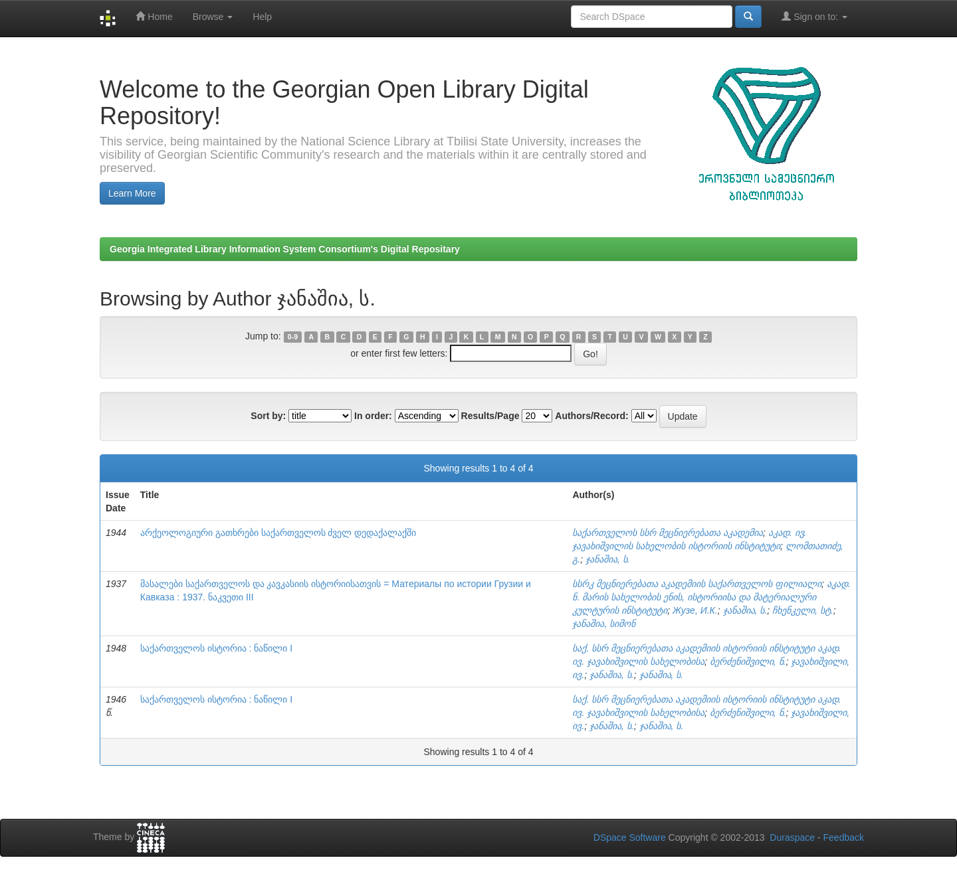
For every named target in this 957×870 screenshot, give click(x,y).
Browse (213, 16)
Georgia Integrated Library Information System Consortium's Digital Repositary (285, 249)
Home (154, 16)
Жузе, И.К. (695, 610)
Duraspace (792, 837)
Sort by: (268, 415)
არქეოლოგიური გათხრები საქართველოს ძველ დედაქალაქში (278, 532)
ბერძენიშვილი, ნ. (748, 661)
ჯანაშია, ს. (607, 559)
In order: (373, 415)
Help (262, 16)
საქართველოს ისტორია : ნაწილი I (216, 648)
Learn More (132, 193)
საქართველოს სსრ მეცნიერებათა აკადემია (667, 532)
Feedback (843, 837)
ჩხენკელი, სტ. (802, 610)
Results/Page (490, 415)
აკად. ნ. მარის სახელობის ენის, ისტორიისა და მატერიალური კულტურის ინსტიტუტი (711, 597)
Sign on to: (814, 16)
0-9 (293, 337)
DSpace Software (629, 837)
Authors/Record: (591, 415)
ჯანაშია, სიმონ (603, 623)
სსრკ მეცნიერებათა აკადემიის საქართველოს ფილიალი (696, 583)
